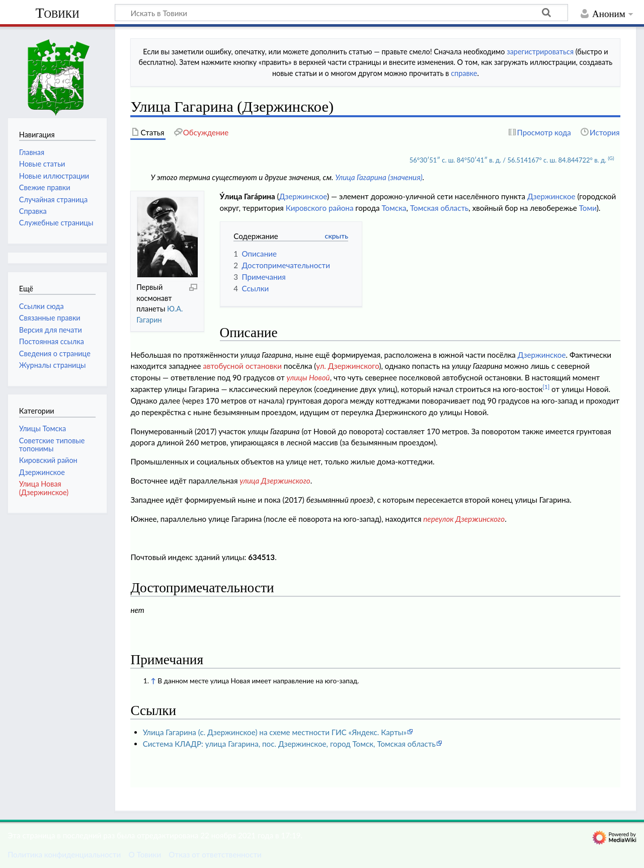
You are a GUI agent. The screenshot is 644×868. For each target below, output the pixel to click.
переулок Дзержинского (464, 518)
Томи (588, 207)
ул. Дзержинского (347, 365)
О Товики (144, 854)
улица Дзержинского (274, 480)
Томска (394, 207)
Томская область (439, 207)
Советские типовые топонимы (52, 444)
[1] (546, 386)
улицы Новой (308, 377)
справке (464, 73)
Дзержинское (303, 196)
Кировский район (48, 460)
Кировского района (320, 207)
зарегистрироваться (540, 51)
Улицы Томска (42, 428)
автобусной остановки (242, 365)
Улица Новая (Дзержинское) (43, 488)
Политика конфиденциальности (64, 854)
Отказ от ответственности (215, 854)
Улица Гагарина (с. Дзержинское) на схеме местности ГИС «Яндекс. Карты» (275, 732)
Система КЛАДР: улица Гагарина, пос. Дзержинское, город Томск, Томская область (289, 743)
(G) (611, 158)
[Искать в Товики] (341, 13)
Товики (57, 13)
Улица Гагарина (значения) (379, 177)
